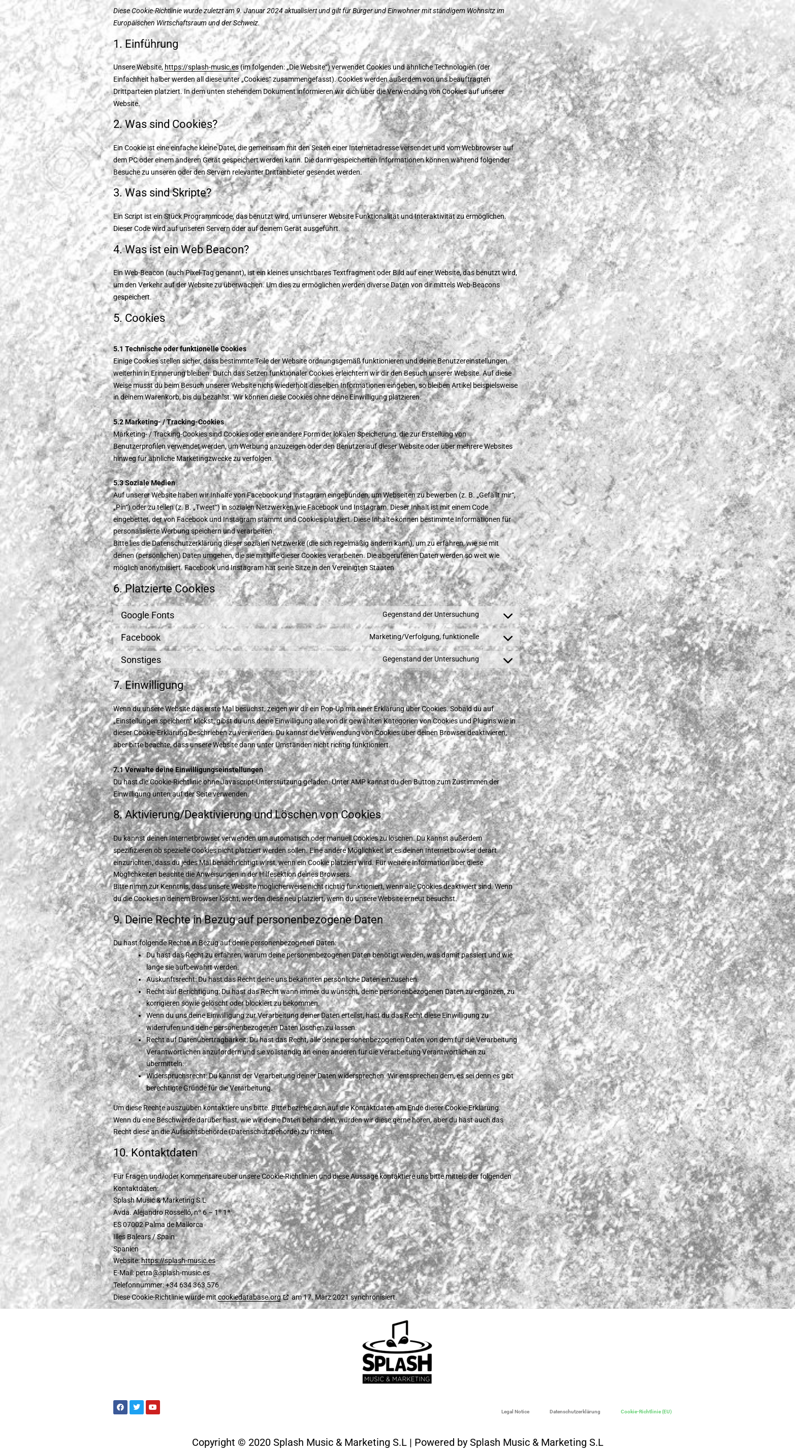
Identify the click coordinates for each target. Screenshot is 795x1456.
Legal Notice (515, 1411)
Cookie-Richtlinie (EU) (646, 1411)
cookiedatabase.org (249, 1297)
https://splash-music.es (202, 67)
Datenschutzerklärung (575, 1411)
